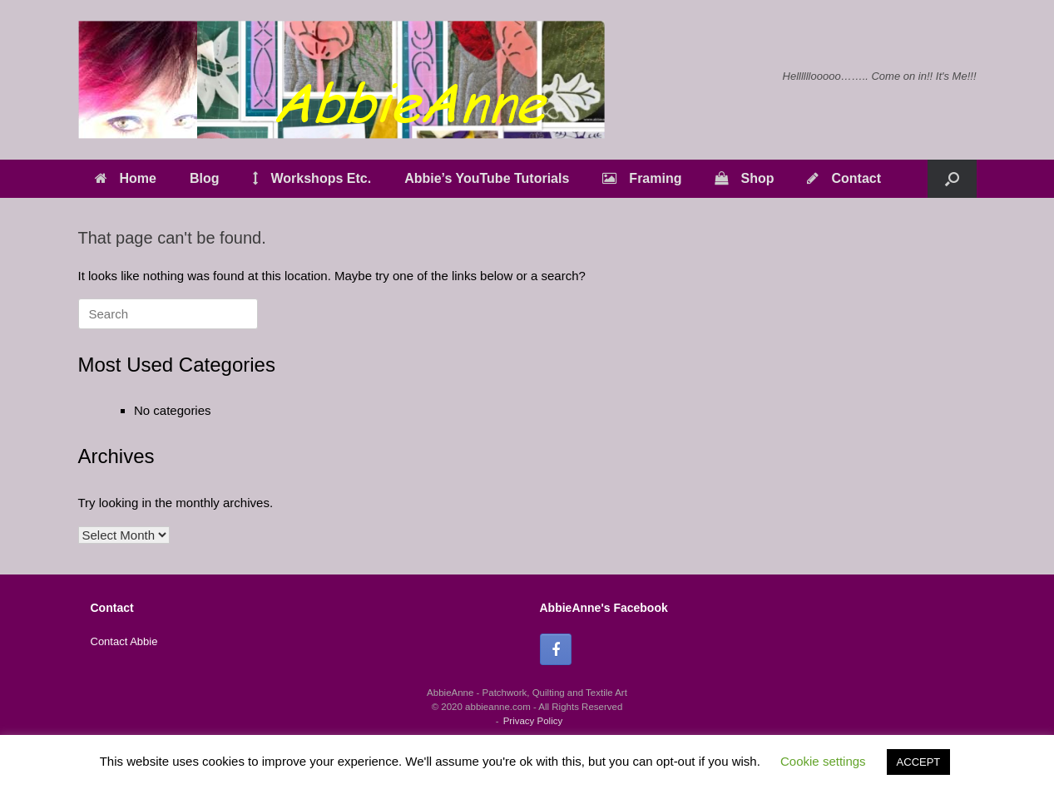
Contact (844, 178)
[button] (952, 179)
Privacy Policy (533, 721)
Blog (205, 178)
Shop (744, 178)
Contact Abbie (124, 641)
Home (125, 178)
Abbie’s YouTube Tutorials (486, 178)
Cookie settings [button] (823, 761)
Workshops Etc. (312, 178)
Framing (641, 178)
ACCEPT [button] (919, 762)
